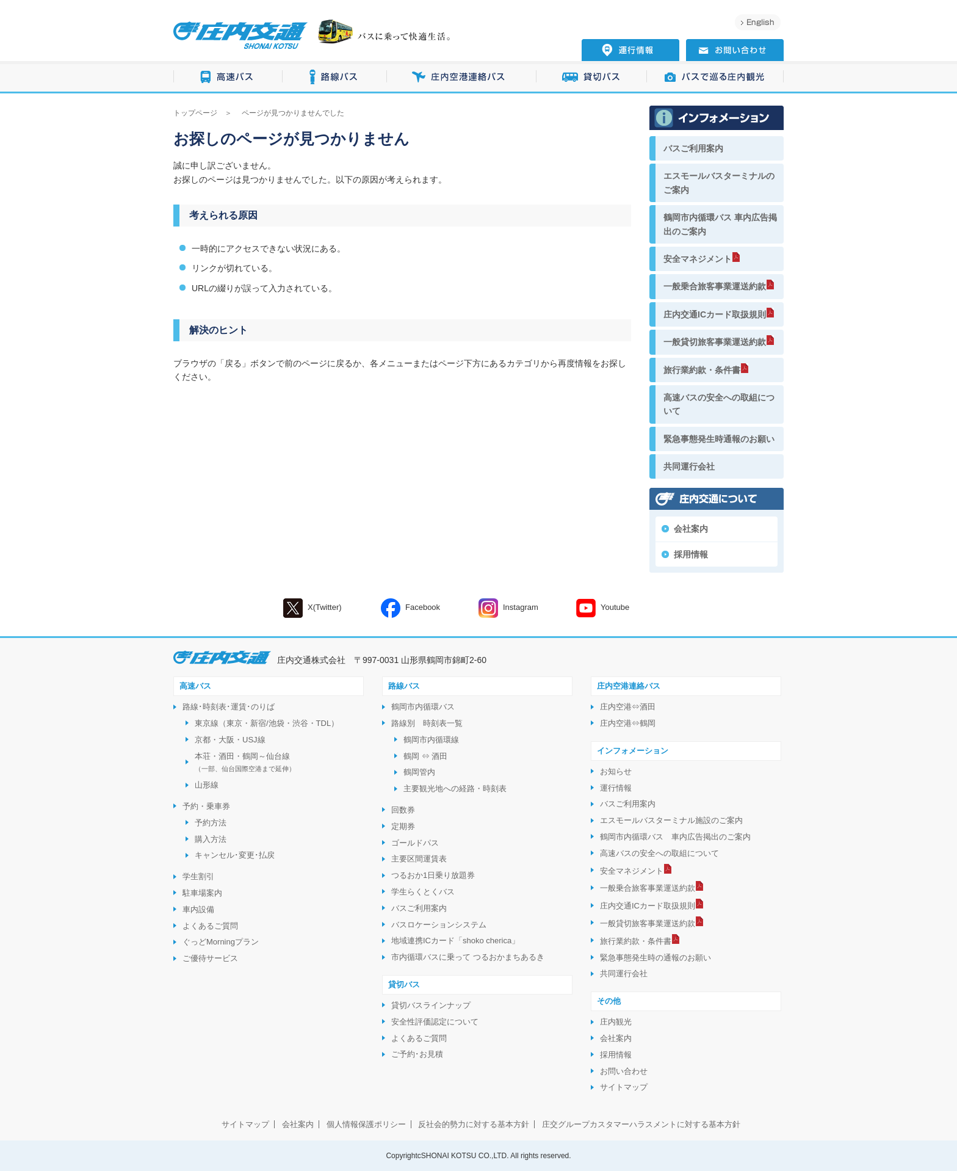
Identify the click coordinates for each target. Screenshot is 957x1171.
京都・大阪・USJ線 (230, 739)
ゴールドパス (415, 842)
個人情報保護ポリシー (366, 1124)
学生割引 (198, 876)
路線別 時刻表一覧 (427, 723)
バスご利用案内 (693, 148)
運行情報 (616, 787)
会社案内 (691, 529)
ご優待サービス (210, 958)
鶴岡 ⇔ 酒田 (425, 756)
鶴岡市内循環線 (431, 739)
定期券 (403, 826)
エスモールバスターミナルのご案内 (719, 182)
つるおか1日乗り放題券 (433, 875)
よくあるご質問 (210, 925)
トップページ (195, 113)
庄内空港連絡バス (461, 77)
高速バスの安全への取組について (719, 404)
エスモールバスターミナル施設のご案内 (671, 820)
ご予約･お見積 (417, 1054)
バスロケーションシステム (438, 924)
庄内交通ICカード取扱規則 (714, 314)
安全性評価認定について (434, 1021)
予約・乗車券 (206, 806)
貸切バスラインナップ (431, 1005)
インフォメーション (632, 750)
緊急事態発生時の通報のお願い (655, 957)
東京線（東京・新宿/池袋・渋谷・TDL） (267, 723)
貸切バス (591, 77)
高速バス (228, 77)
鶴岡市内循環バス (423, 706)
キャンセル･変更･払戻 (235, 855)
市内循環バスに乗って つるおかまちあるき (467, 957)
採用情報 (691, 554)
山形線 (206, 784)
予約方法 (210, 822)
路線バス (335, 77)
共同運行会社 (689, 466)
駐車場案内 (202, 892)
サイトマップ (624, 1087)
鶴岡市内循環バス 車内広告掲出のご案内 (720, 224)
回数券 (403, 809)
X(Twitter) (312, 608)
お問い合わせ (624, 1071)
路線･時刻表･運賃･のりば (228, 706)
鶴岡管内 (419, 772)
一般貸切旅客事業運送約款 (714, 342)
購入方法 (210, 839)
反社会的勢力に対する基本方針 (473, 1124)
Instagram (508, 608)
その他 (609, 1001)
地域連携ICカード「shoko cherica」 (455, 940)
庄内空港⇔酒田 (627, 706)
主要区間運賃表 (419, 858)
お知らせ (616, 771)
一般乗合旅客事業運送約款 (714, 286)
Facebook (410, 608)
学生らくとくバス (423, 891)
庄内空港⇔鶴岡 (627, 723)
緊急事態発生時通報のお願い (719, 439)
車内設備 (198, 909)
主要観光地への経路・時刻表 (455, 788)
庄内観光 (616, 1021)
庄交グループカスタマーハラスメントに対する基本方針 (641, 1124)
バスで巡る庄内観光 (715, 77)
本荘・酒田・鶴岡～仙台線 (245, 762)
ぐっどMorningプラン (220, 941)
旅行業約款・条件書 (701, 370)
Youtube (602, 608)
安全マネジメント (697, 259)
